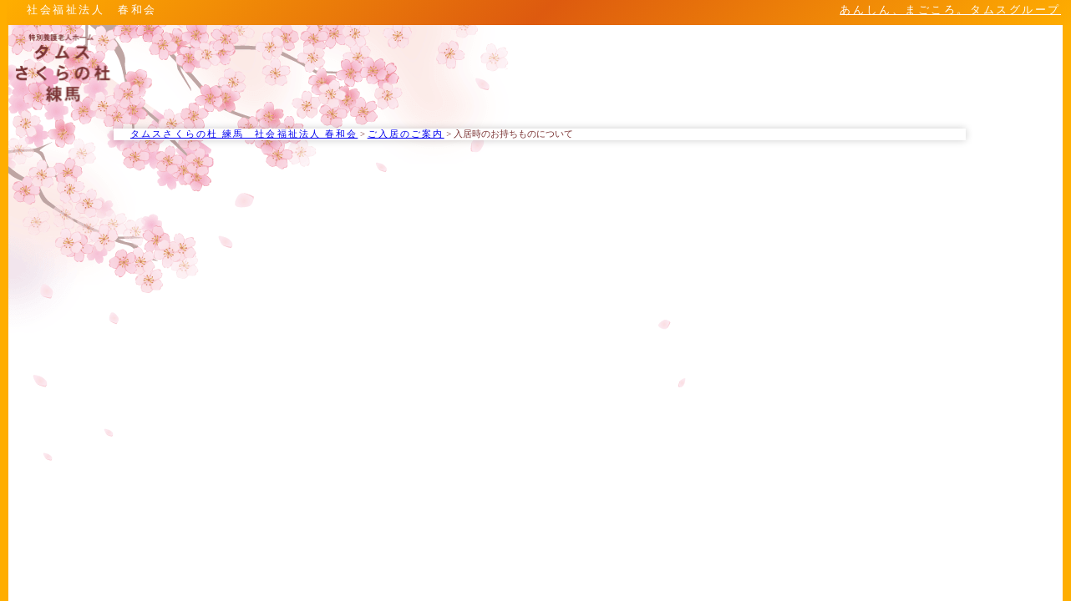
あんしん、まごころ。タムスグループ (950, 10)
